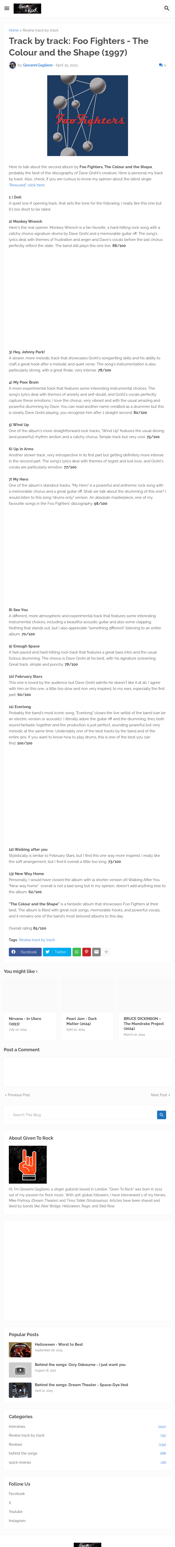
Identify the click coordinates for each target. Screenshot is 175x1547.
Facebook (17, 1494)
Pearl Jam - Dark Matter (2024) (81, 1021)
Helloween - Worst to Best (59, 1344)
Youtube (15, 1512)
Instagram (17, 1521)
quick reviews (87, 1462)
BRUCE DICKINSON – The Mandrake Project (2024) (144, 1023)
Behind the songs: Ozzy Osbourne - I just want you (80, 1364)
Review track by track (40, 30)
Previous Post (19, 1095)
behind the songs (87, 1453)
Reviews (87, 1444)
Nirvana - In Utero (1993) (25, 1021)
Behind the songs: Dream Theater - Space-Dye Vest (81, 1385)
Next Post (159, 1095)
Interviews (87, 1426)
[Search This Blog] (82, 1115)
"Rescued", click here (27, 185)
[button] (7, 8)
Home (14, 30)
